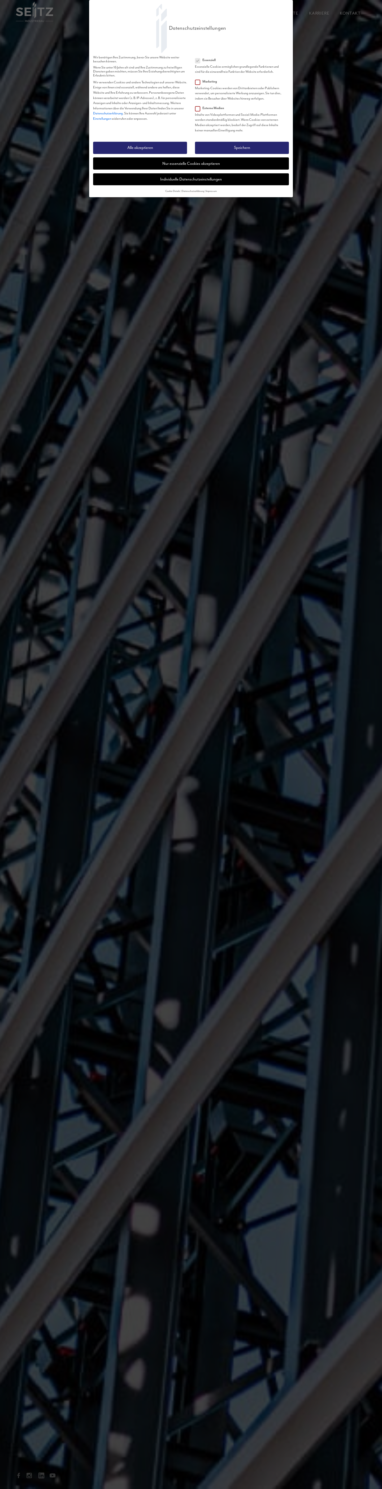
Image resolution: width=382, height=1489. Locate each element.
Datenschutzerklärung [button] (193, 191)
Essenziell (207, 60)
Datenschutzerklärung (108, 113)
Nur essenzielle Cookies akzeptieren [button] (191, 163)
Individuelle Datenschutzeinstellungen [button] (191, 179)
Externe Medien (211, 108)
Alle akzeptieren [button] (140, 147)
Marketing (207, 82)
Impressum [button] (211, 191)
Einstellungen (102, 119)
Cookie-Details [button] (172, 191)
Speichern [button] (242, 147)
